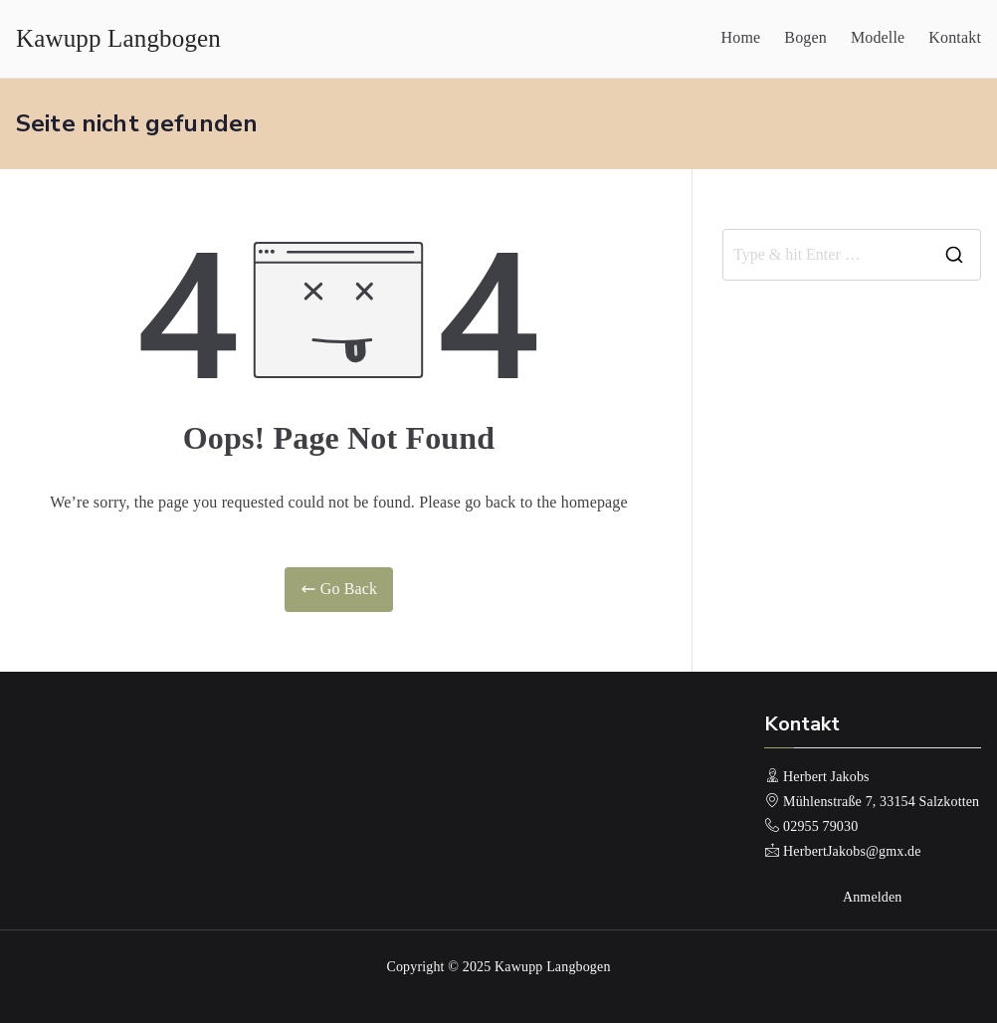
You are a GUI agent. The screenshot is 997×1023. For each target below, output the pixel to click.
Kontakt (954, 37)
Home (741, 37)
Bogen (805, 37)
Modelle (877, 37)
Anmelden (872, 897)
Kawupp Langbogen (118, 38)
